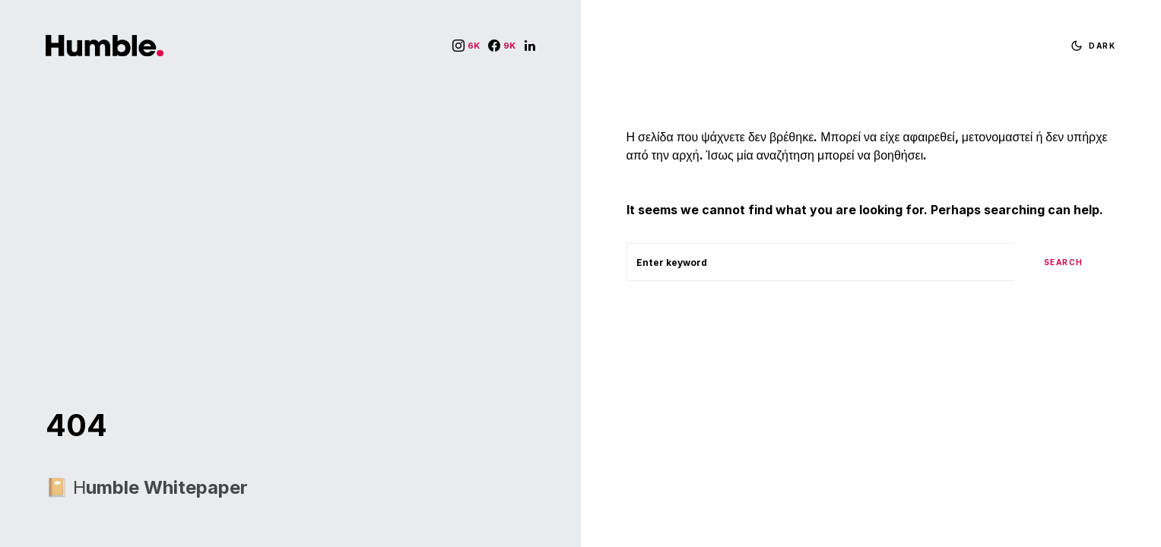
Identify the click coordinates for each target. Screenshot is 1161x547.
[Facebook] (501, 46)
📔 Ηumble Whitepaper (147, 487)
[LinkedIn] (530, 46)
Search (1063, 262)
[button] (1089, 45)
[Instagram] (466, 46)
